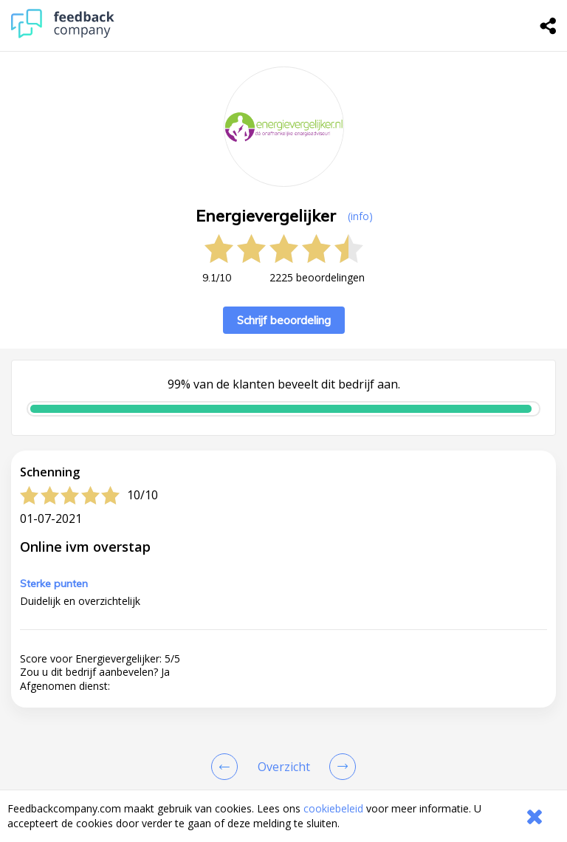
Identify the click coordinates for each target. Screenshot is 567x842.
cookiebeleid (333, 808)
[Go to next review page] (339, 766)
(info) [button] (360, 216)
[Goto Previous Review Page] (227, 766)
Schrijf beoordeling (284, 320)
